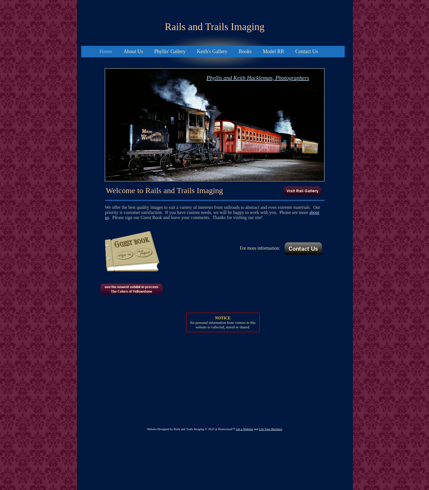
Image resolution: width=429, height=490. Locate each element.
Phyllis (214, 78)
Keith (239, 78)
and (227, 78)
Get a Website (244, 429)
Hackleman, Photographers (277, 78)
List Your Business (270, 429)
